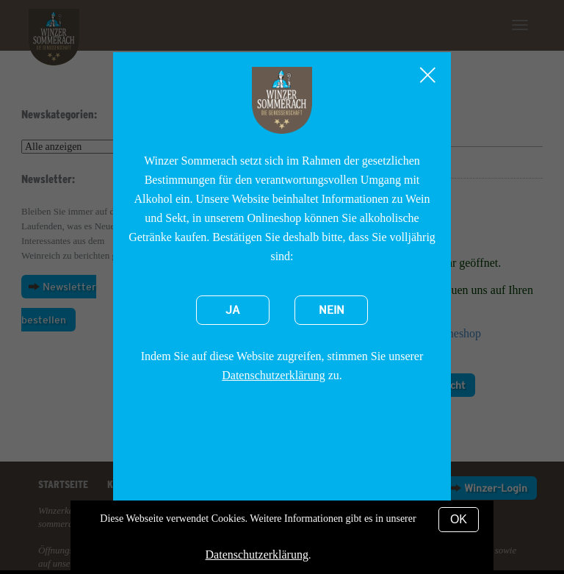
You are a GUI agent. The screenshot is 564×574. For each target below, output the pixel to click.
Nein (331, 310)
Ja (232, 310)
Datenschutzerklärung (273, 375)
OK (458, 519)
